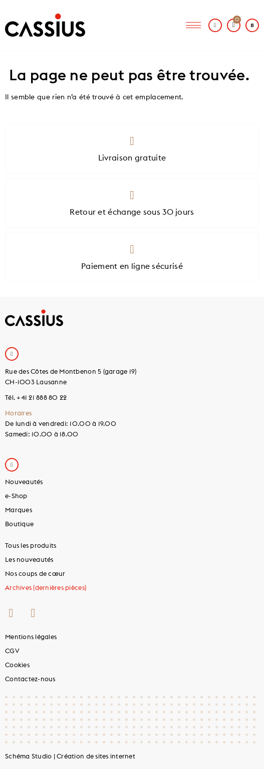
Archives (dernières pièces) (45, 587)
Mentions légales (31, 637)
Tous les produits (30, 545)
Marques (18, 510)
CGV (12, 651)
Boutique (19, 524)
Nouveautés (24, 482)
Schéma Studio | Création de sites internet (70, 756)
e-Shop (16, 496)
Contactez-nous (30, 679)
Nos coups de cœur (35, 573)
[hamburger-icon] (193, 25)
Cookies (17, 665)
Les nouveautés (29, 559)
